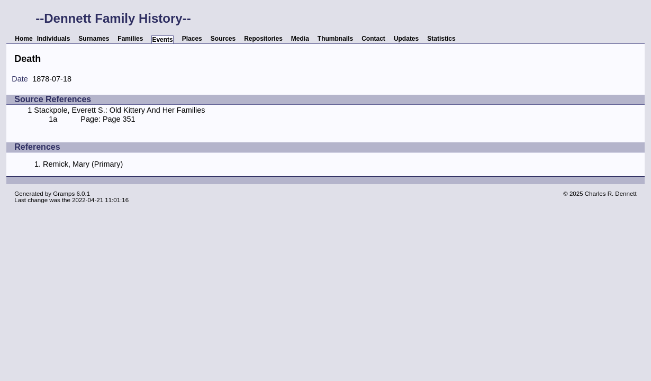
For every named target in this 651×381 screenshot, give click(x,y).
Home (23, 38)
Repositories (263, 38)
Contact (373, 38)
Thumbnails (335, 38)
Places (192, 38)
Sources (223, 38)
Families (130, 38)
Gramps (64, 193)
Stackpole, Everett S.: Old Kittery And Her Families (119, 110)
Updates (406, 38)
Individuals (53, 38)
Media (300, 38)
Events (162, 39)
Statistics (441, 38)
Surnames (93, 38)
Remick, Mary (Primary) (83, 164)
